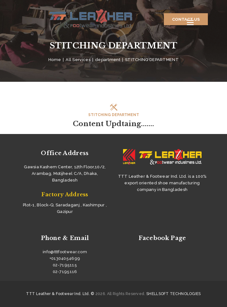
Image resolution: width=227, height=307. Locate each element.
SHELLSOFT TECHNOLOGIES (173, 294)
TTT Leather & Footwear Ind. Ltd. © (60, 294)
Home (54, 59)
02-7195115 (65, 265)
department (107, 59)
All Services (78, 59)
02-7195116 (65, 271)
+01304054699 (65, 258)
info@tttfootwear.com (65, 251)
